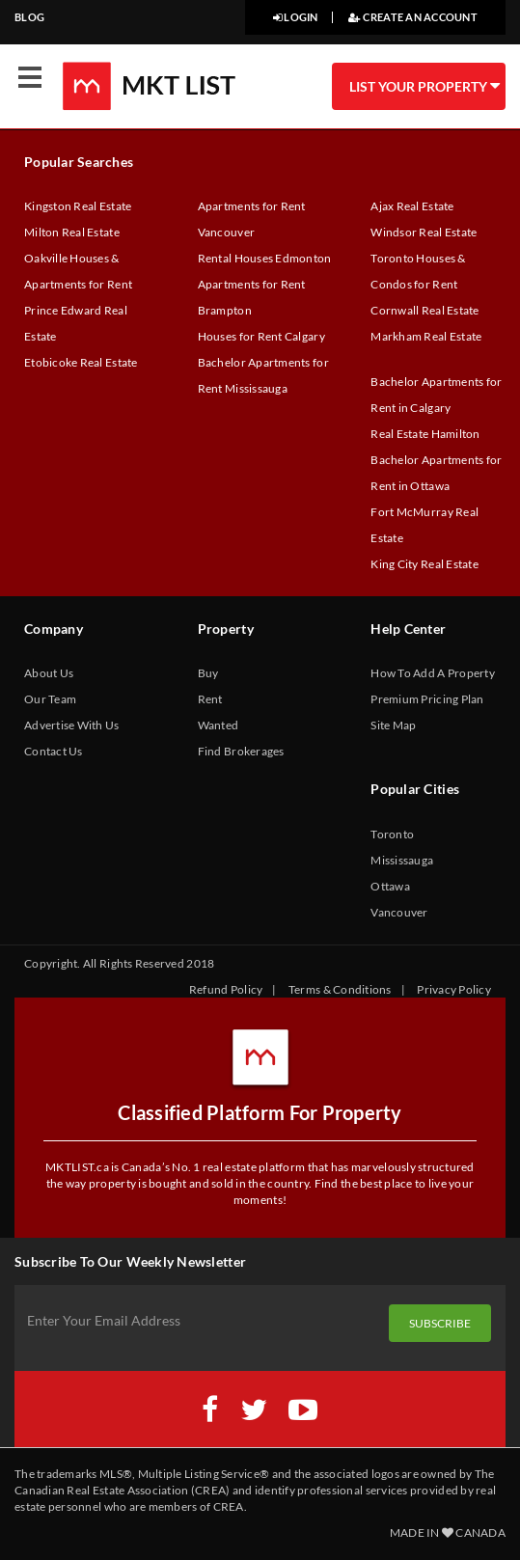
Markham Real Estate (425, 336)
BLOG (29, 17)
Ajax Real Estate (411, 206)
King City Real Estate (424, 564)
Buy (208, 673)
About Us (48, 673)
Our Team (50, 699)
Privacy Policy (454, 989)
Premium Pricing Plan (426, 699)
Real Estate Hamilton (424, 433)
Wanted (218, 725)
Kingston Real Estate (77, 206)
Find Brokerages (241, 751)
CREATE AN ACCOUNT (413, 17)
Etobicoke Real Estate (81, 362)
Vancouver (398, 912)
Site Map (393, 725)
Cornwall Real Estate (424, 310)
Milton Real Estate (72, 232)
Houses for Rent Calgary (261, 336)
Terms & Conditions (340, 989)
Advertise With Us (72, 725)
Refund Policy (225, 989)
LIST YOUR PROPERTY (424, 86)
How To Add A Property (432, 673)
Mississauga (401, 860)
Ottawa (390, 886)
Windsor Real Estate (423, 232)
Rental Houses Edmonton (265, 258)
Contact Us (53, 751)
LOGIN (295, 17)
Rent (210, 699)
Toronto (392, 834)
